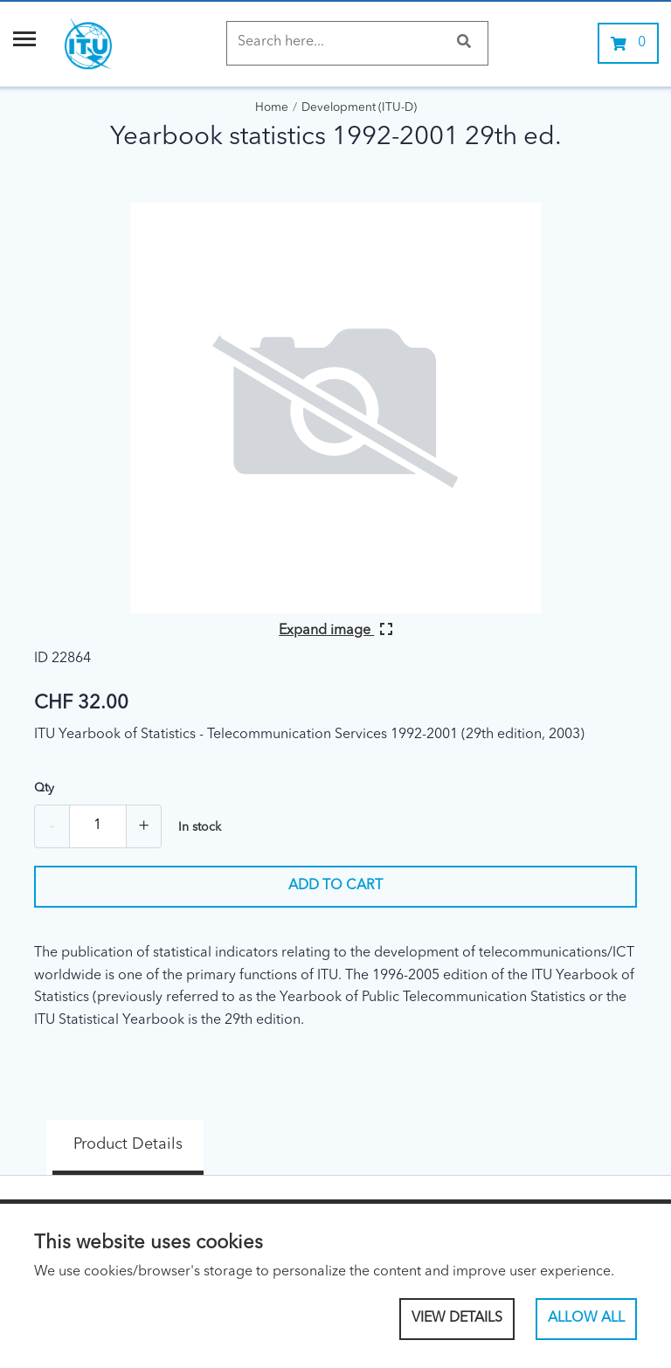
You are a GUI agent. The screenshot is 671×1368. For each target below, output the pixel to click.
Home (271, 108)
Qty (44, 788)
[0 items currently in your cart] (628, 43)
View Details (457, 1318)
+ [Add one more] (143, 826)
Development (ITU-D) (359, 108)
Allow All (586, 1318)
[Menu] (24, 43)
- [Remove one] (51, 826)
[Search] (341, 42)
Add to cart (335, 886)
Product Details (104, 1133)
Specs (262, 1133)
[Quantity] (98, 826)
